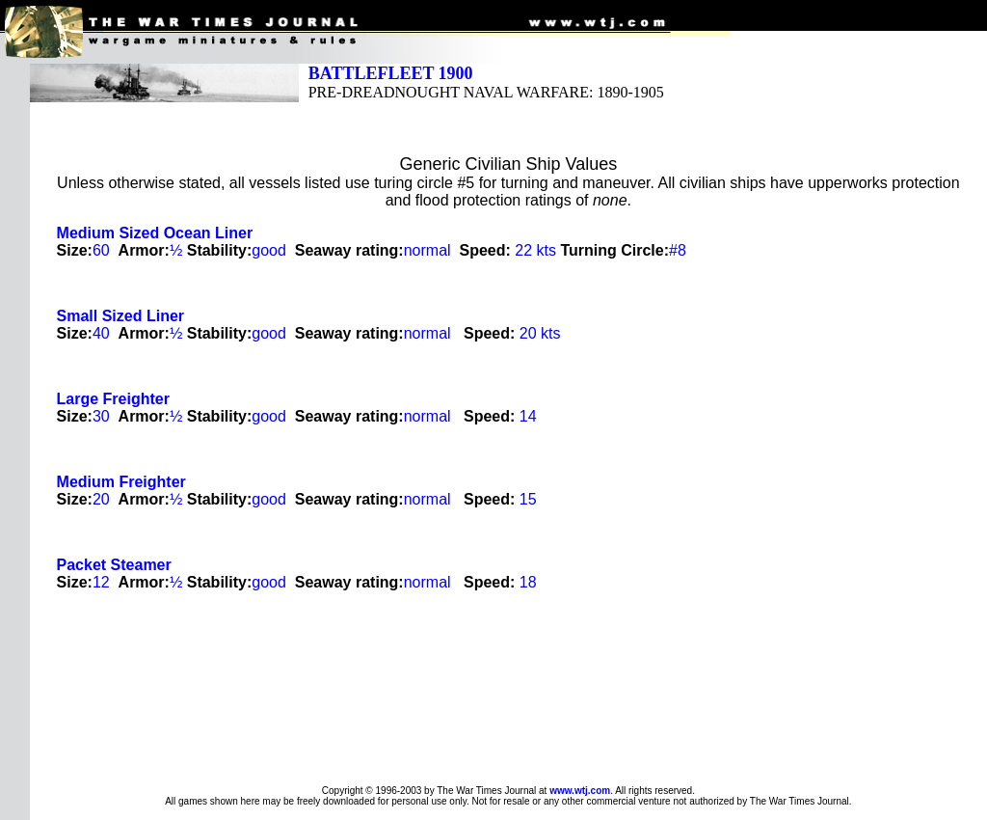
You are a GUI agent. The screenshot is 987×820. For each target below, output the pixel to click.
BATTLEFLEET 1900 (390, 73)
